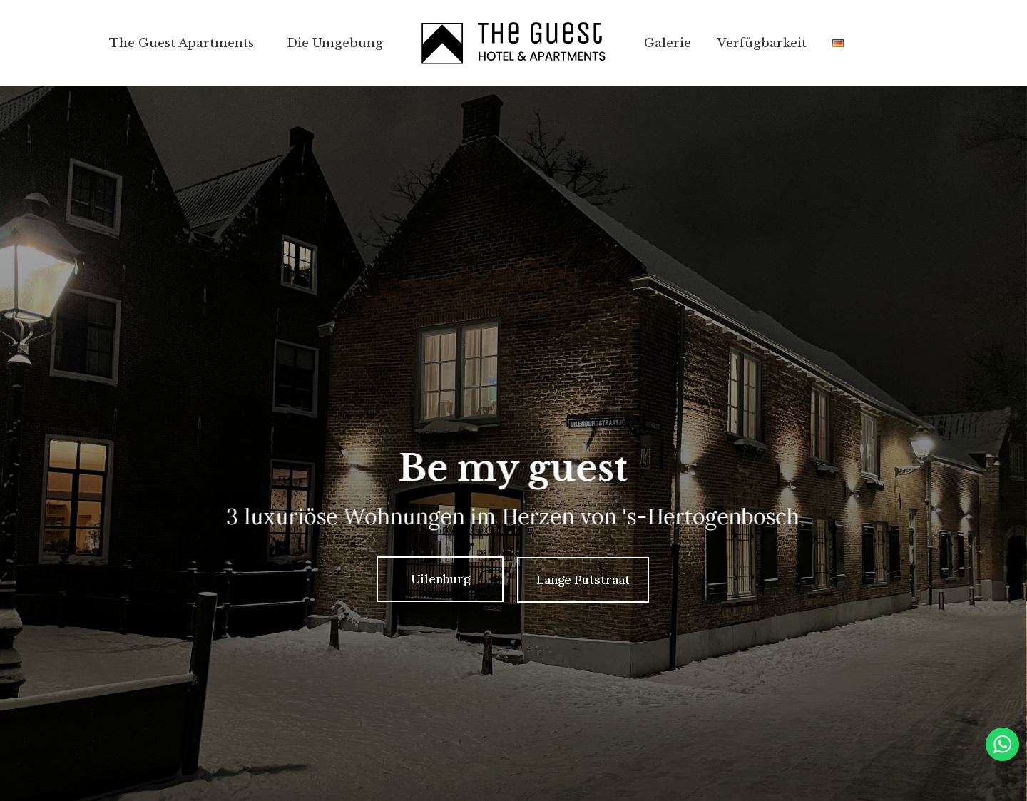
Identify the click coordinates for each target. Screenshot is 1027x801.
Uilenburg (440, 579)
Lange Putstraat (583, 580)
